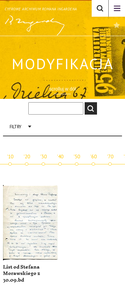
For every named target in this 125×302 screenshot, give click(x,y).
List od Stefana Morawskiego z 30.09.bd (21, 273)
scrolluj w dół (62, 89)
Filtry (15, 127)
